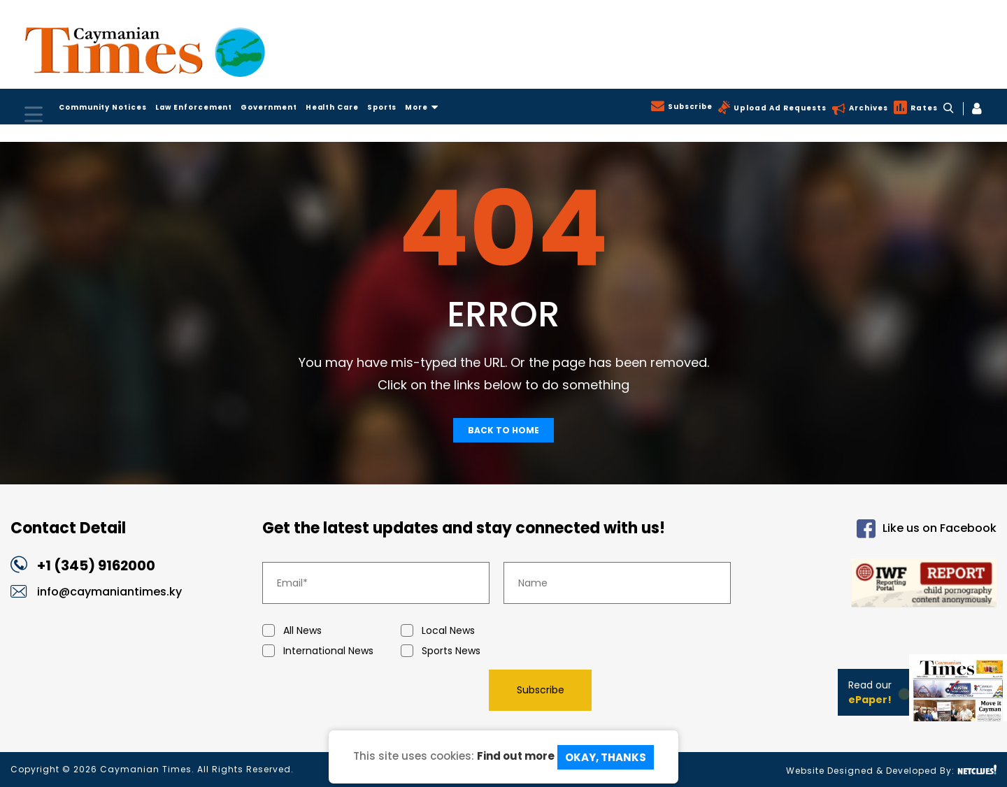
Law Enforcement (197, 107)
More (432, 107)
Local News (470, 630)
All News (331, 630)
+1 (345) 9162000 (97, 565)
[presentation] (368, 690)
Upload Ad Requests (779, 108)
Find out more (516, 756)
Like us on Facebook (927, 528)
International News (331, 651)
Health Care (339, 107)
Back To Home (503, 430)
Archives (867, 108)
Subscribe (688, 106)
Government (274, 107)
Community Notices (104, 107)
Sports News (470, 651)
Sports (391, 107)
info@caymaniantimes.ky (109, 592)
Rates (923, 108)
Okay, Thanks (605, 757)
